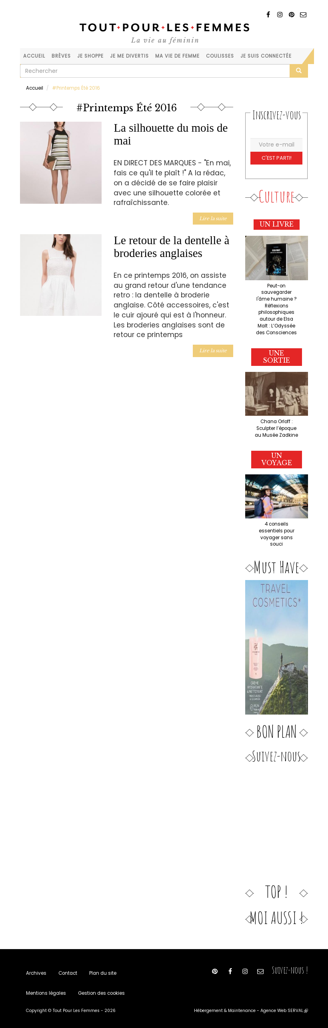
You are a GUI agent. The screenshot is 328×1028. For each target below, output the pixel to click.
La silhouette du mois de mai (171, 134)
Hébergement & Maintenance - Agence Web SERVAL (251, 1011)
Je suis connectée (266, 56)
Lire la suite (213, 218)
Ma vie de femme (177, 56)
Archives (36, 973)
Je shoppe (90, 56)
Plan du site (102, 973)
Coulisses (220, 56)
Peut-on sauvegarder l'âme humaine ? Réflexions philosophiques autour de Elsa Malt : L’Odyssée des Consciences (276, 309)
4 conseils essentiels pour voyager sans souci (276, 534)
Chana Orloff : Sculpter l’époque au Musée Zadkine (276, 428)
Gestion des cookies (101, 993)
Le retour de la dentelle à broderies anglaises (171, 246)
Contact (67, 973)
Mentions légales (46, 993)
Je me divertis (129, 56)
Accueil (34, 56)
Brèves (61, 56)
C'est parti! (277, 158)
